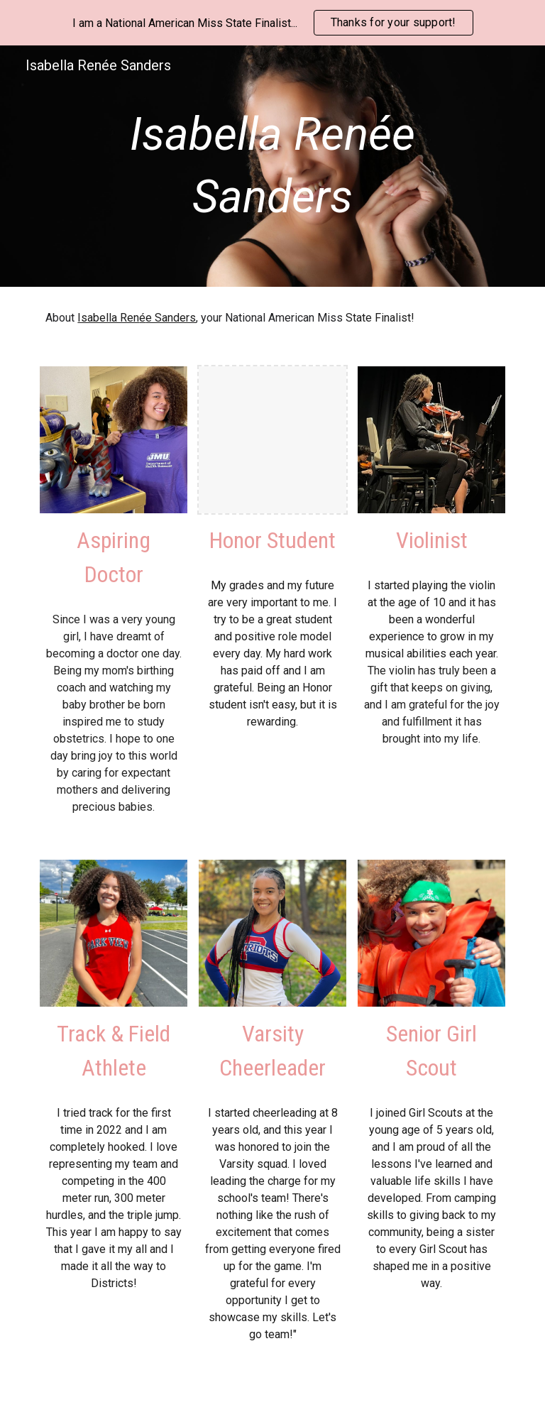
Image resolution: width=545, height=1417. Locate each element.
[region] (272, 22)
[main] (272, 166)
